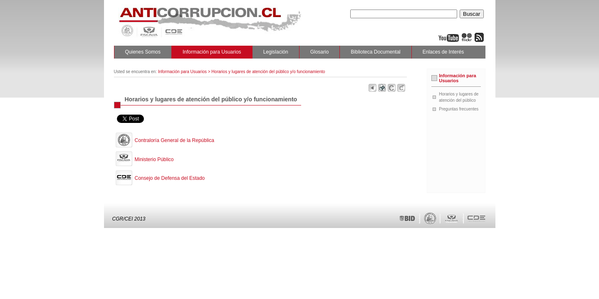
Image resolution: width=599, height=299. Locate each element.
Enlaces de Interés (443, 52)
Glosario (319, 52)
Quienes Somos (143, 52)
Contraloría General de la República (174, 140)
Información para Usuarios (212, 52)
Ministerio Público (154, 159)
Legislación (275, 52)
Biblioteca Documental (375, 52)
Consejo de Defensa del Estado (170, 178)
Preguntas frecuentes (458, 109)
